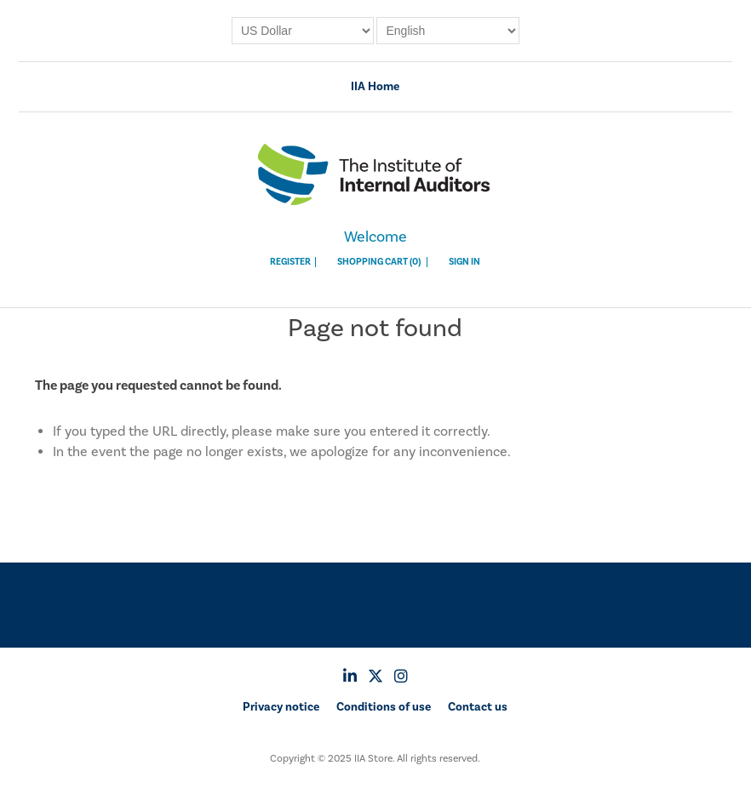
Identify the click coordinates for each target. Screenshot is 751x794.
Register (290, 262)
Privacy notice (281, 707)
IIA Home (375, 86)
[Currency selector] (303, 30)
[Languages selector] (447, 30)
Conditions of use (383, 707)
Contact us (477, 707)
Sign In (464, 262)
